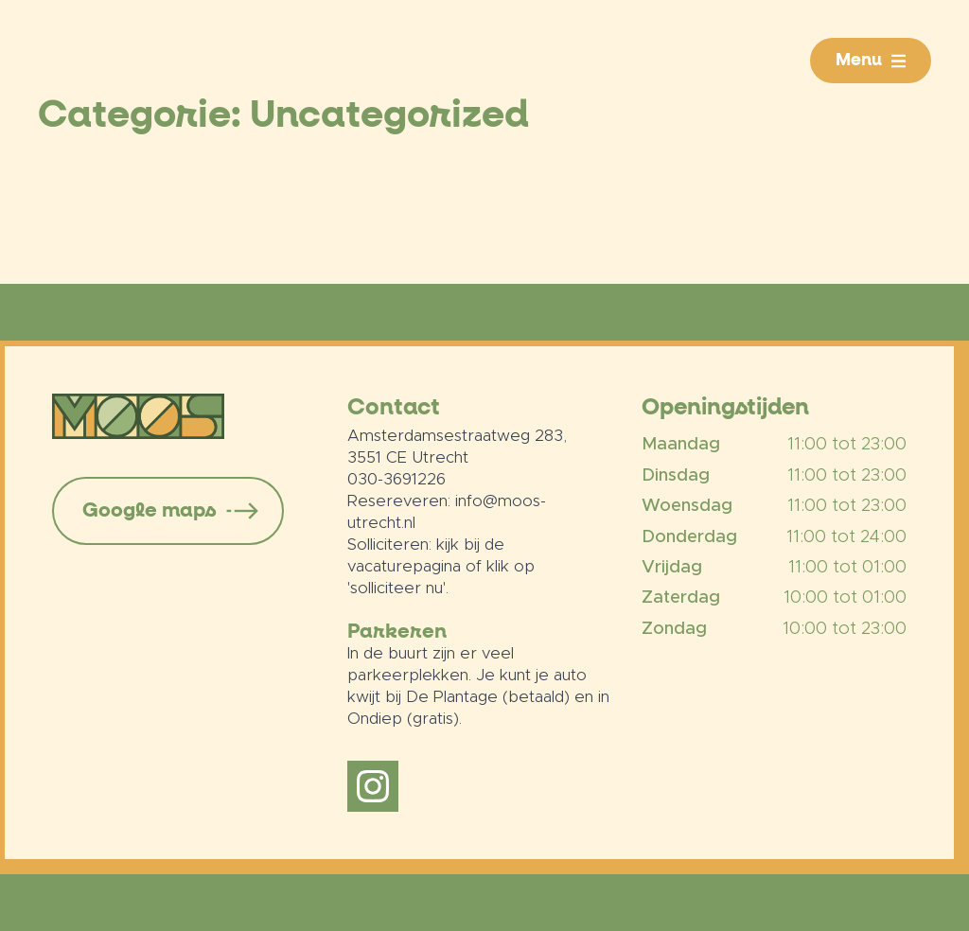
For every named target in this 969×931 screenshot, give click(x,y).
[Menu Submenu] (906, 60)
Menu (859, 60)
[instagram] (372, 786)
